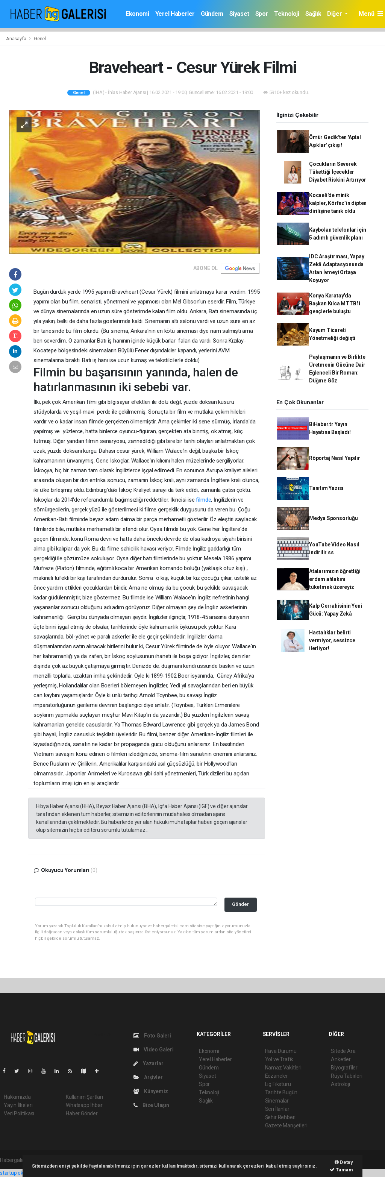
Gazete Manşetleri (286, 1125)
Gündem (212, 13)
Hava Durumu (281, 1051)
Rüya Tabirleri (346, 1076)
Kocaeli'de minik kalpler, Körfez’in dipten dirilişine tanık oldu (338, 203)
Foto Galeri (152, 1036)
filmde (203, 499)
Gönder (240, 904)
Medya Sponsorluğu (333, 518)
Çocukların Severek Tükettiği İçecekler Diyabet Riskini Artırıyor (337, 172)
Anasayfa (16, 38)
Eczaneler (276, 1076)
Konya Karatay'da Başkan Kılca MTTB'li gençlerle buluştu (334, 303)
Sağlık (313, 13)
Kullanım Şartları (84, 1097)
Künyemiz (150, 1091)
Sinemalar (277, 1101)
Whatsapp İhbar (84, 1105)
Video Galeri (153, 1050)
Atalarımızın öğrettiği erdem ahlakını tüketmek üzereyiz (335, 579)
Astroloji (340, 1084)
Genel (40, 38)
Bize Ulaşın (151, 1105)
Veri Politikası (19, 1113)
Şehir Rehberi (280, 1117)
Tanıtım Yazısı (326, 488)
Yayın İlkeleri (18, 1105)
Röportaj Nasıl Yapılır (334, 458)
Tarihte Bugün (281, 1092)
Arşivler (147, 1077)
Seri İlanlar (277, 1109)
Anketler (340, 1059)
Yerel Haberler (175, 13)
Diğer (335, 13)
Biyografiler (344, 1068)
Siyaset (239, 13)
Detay (344, 1162)
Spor (261, 13)
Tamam (341, 1169)
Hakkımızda (17, 1097)
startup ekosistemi (21, 1173)
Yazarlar (148, 1063)
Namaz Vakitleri (283, 1068)
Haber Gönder (82, 1113)
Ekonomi (137, 13)
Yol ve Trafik (279, 1059)
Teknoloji (286, 13)
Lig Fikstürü (278, 1084)
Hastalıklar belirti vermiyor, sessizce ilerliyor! (332, 640)
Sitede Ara (343, 1051)
